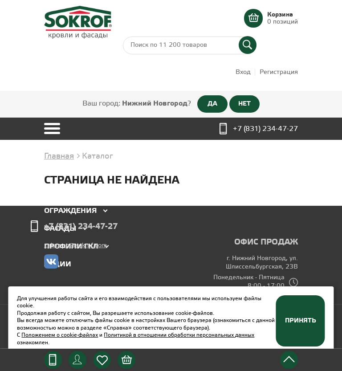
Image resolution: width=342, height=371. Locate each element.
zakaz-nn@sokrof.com (75, 245)
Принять (300, 321)
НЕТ (244, 104)
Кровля (59, 193)
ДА (212, 104)
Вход (243, 72)
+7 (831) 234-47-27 (265, 129)
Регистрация (279, 72)
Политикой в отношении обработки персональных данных (179, 335)
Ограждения (70, 211)
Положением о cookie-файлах (59, 335)
